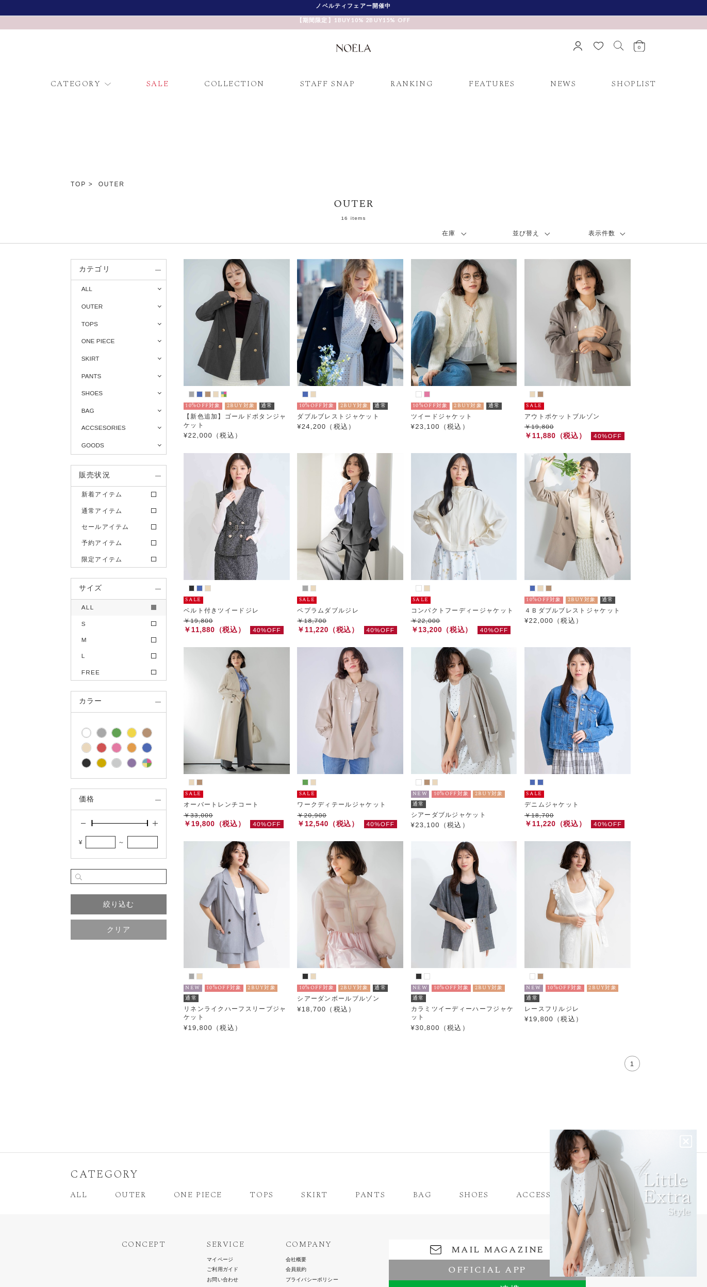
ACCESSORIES (546, 1195)
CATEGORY (76, 84)
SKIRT (314, 1195)
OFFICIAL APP (487, 1270)
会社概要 (296, 1259)
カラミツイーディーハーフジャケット (462, 1012)
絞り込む (119, 904)
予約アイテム (102, 542)
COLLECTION (234, 84)
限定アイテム (102, 559)
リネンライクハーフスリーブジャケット (235, 1012)
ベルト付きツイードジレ (221, 610)
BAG (422, 1195)
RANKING (411, 84)
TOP (78, 184)
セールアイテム (105, 526)
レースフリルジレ (551, 1008)
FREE (91, 672)
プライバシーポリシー (312, 1279)
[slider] (91, 823)
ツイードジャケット (442, 416)
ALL (86, 288)
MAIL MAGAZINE (487, 1250)
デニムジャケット (551, 804)
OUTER (111, 184)
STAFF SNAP (327, 84)
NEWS (563, 84)
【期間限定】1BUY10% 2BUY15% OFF (353, 20)
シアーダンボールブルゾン (338, 998)
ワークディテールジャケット (341, 804)
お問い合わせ (222, 1279)
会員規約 (296, 1269)
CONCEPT (144, 1244)
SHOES (474, 1195)
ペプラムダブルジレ (328, 610)
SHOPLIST (634, 84)
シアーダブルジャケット (448, 814)
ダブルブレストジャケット (338, 416)
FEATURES (492, 84)
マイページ (220, 1259)
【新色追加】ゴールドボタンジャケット (235, 420)
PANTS (370, 1195)
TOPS (261, 1195)
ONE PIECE (198, 1195)
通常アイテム (102, 510)
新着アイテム (102, 494)
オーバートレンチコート (221, 804)
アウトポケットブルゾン (562, 416)
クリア (118, 930)
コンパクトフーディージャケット (462, 610)
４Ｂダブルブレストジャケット (572, 610)
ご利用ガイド (222, 1269)
